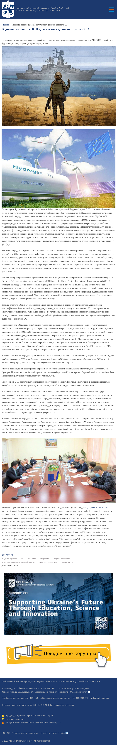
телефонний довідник (99, 698)
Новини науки (67, 562)
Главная (5, 25)
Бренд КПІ (46, 688)
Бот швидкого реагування (62, 705)
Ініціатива (32, 559)
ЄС (22, 559)
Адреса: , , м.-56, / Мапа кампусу (44, 692)
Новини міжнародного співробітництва (18, 562)
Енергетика (45, 559)
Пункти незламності (14, 719)
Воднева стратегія (9, 559)
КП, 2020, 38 (7, 555)
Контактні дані (8, 688)
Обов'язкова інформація (28, 688)
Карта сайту (67, 688)
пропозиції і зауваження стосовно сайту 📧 (48, 733)
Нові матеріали (82, 688)
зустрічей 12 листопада (97, 507)
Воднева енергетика (62, 559)
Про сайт (56, 688)
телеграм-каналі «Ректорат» (47, 722)
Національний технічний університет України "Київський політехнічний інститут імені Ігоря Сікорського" (42, 9)
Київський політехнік (48, 562)
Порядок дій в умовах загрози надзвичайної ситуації (29, 715)
